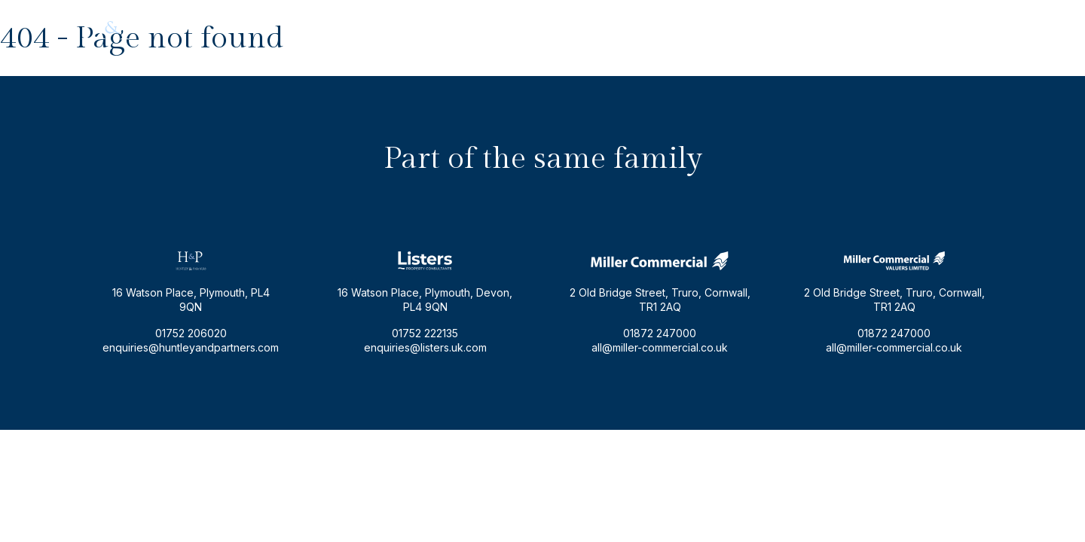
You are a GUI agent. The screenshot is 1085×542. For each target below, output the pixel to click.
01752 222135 (425, 333)
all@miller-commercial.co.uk (659, 347)
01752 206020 (968, 27)
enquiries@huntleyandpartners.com (829, 27)
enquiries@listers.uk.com (425, 347)
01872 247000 (659, 333)
